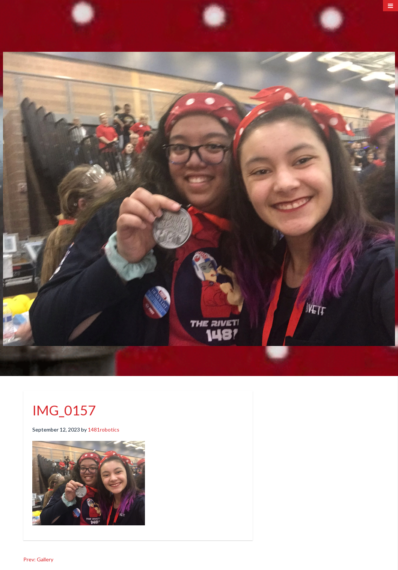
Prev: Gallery (38, 559)
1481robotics (103, 429)
